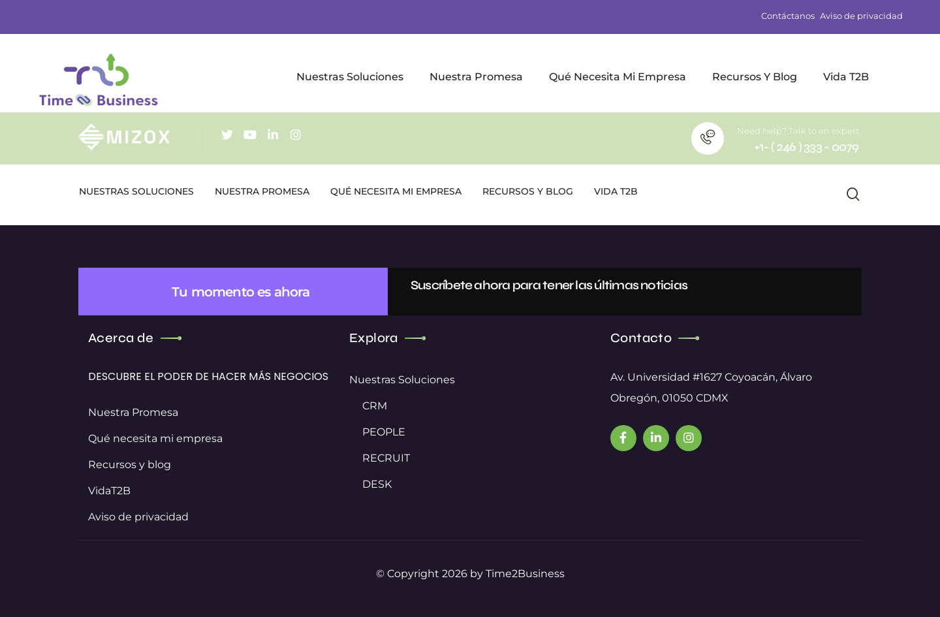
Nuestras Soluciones (402, 379)
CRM (374, 406)
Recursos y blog (129, 464)
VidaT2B (109, 490)
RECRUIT (386, 458)
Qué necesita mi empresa (155, 438)
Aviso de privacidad (861, 16)
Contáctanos (788, 16)
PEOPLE (383, 432)
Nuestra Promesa (133, 412)
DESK (377, 484)
